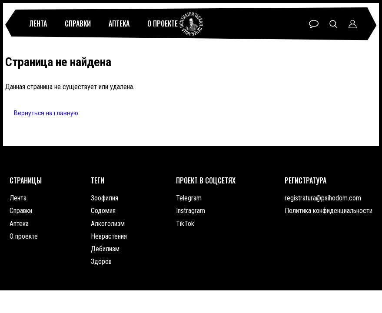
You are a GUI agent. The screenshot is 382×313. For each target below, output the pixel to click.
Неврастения (109, 236)
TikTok (185, 224)
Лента (38, 23)
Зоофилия (104, 198)
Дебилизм (105, 249)
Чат (314, 24)
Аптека (119, 23)
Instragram (190, 210)
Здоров (101, 261)
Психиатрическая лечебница (191, 24)
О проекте (162, 23)
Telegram (189, 198)
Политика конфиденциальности (328, 210)
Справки (78, 23)
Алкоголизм (108, 224)
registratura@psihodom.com (323, 198)
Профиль (352, 24)
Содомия (103, 210)
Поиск (333, 24)
